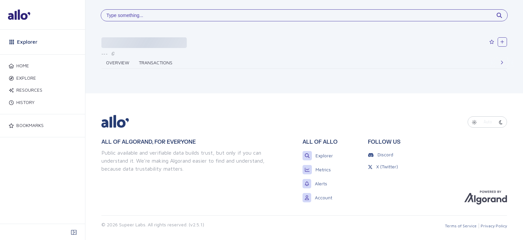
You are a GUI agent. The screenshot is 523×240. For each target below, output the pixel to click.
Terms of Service (461, 225)
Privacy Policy (494, 225)
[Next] (502, 63)
